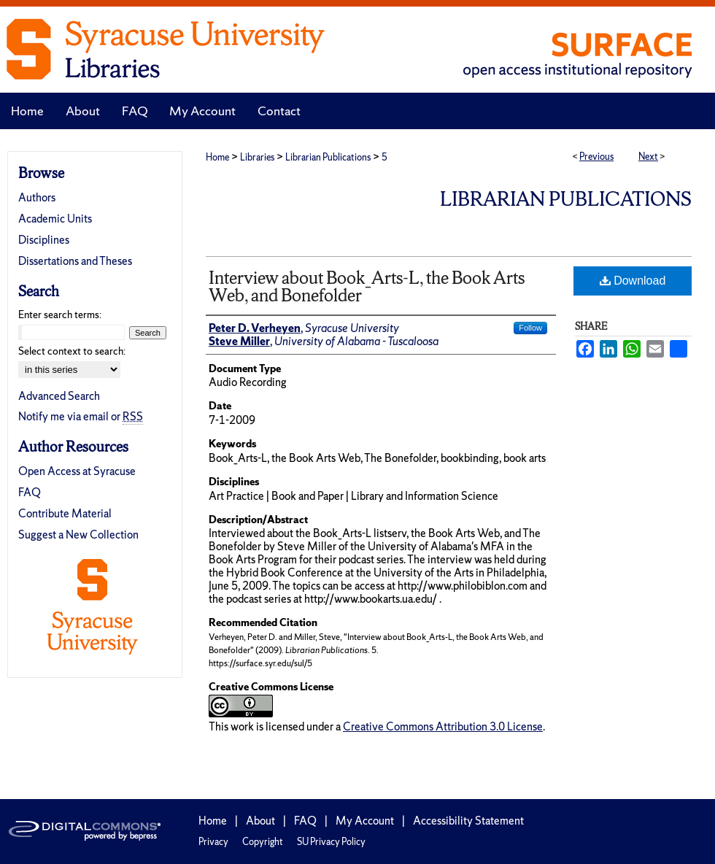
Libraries (257, 157)
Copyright (262, 842)
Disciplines (43, 239)
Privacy (213, 842)
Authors (36, 197)
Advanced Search (59, 396)
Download (633, 280)
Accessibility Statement (468, 820)
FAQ (29, 492)
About (260, 820)
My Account (365, 820)
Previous (596, 156)
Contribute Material (65, 513)
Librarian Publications (328, 157)
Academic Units (55, 218)
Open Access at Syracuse (77, 471)
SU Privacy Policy (331, 842)
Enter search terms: (59, 314)
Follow (530, 327)
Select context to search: (71, 351)
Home (217, 157)
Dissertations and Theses (75, 261)
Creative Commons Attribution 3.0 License (443, 726)
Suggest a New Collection (78, 534)
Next (648, 156)
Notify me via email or (80, 416)
